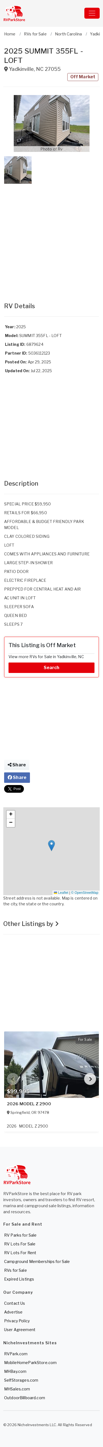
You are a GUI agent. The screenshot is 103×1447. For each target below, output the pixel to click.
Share (17, 764)
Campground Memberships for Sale (37, 1261)
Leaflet (61, 893)
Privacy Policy (17, 1320)
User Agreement (19, 1329)
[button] (51, 123)
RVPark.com (15, 1353)
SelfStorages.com (21, 1380)
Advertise (13, 1312)
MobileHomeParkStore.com (30, 1362)
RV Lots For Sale (19, 1244)
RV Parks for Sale (20, 1235)
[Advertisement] (51, 237)
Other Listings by (31, 923)
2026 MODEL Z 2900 (29, 1103)
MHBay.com (15, 1371)
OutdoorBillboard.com (24, 1397)
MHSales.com (17, 1389)
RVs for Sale (15, 1270)
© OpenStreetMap (84, 893)
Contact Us (14, 1303)
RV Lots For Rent (20, 1252)
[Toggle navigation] (92, 13)
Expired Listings (19, 1279)
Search (52, 667)
